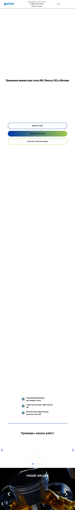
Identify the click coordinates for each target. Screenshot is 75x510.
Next (66, 494)
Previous (9, 494)
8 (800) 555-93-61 (37, 4)
